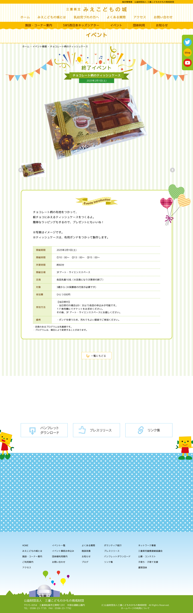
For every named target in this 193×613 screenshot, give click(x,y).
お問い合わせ (163, 17)
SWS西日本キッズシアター (81, 25)
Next (172, 170)
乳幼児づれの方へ (86, 17)
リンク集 (148, 430)
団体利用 (139, 25)
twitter (187, 42)
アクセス (139, 17)
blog (187, 52)
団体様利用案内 (59, 556)
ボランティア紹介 (113, 545)
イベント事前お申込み (63, 550)
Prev (20, 170)
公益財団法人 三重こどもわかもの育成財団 (54, 600)
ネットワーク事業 (147, 545)
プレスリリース (96, 430)
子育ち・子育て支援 (148, 562)
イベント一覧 (58, 545)
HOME (25, 545)
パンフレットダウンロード (44, 430)
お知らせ (162, 25)
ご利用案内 (27, 561)
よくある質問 (116, 17)
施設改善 (86, 550)
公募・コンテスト (147, 556)
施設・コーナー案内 (38, 25)
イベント (116, 25)
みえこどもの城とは (51, 17)
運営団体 (142, 567)
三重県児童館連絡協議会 (150, 551)
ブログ (85, 561)
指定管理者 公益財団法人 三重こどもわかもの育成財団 (148, 1)
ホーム (25, 17)
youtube (187, 62)
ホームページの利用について (135, 608)
